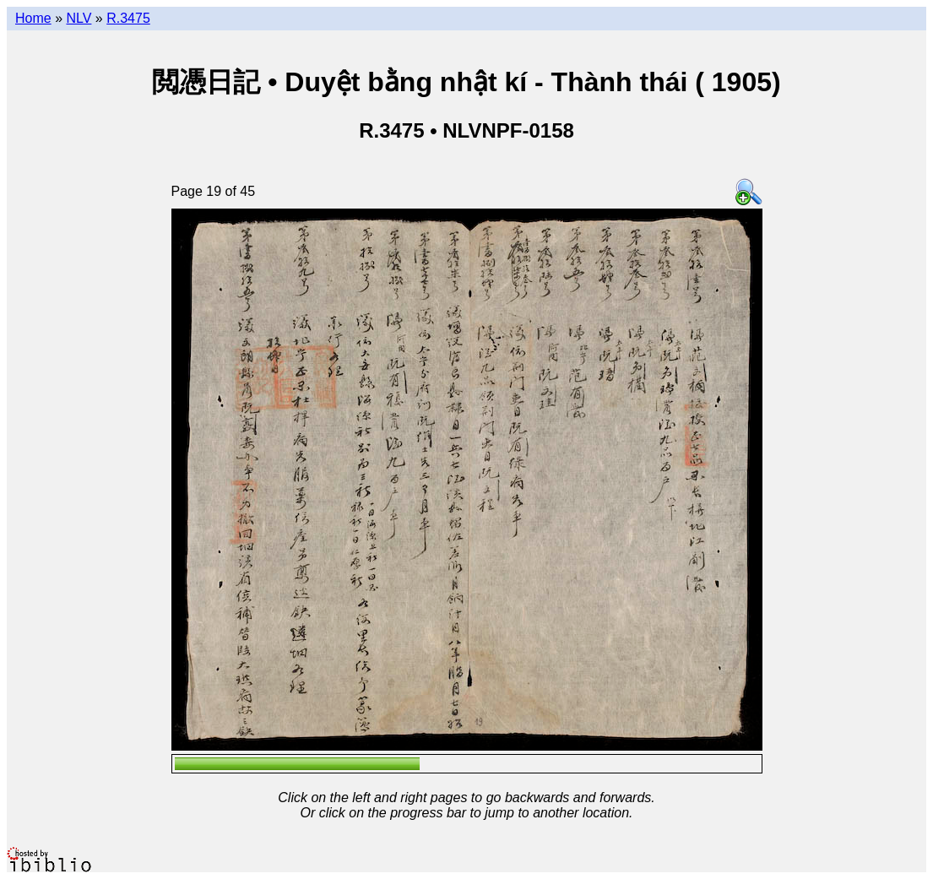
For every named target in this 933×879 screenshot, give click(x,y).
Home (33, 18)
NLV (78, 18)
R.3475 (128, 18)
